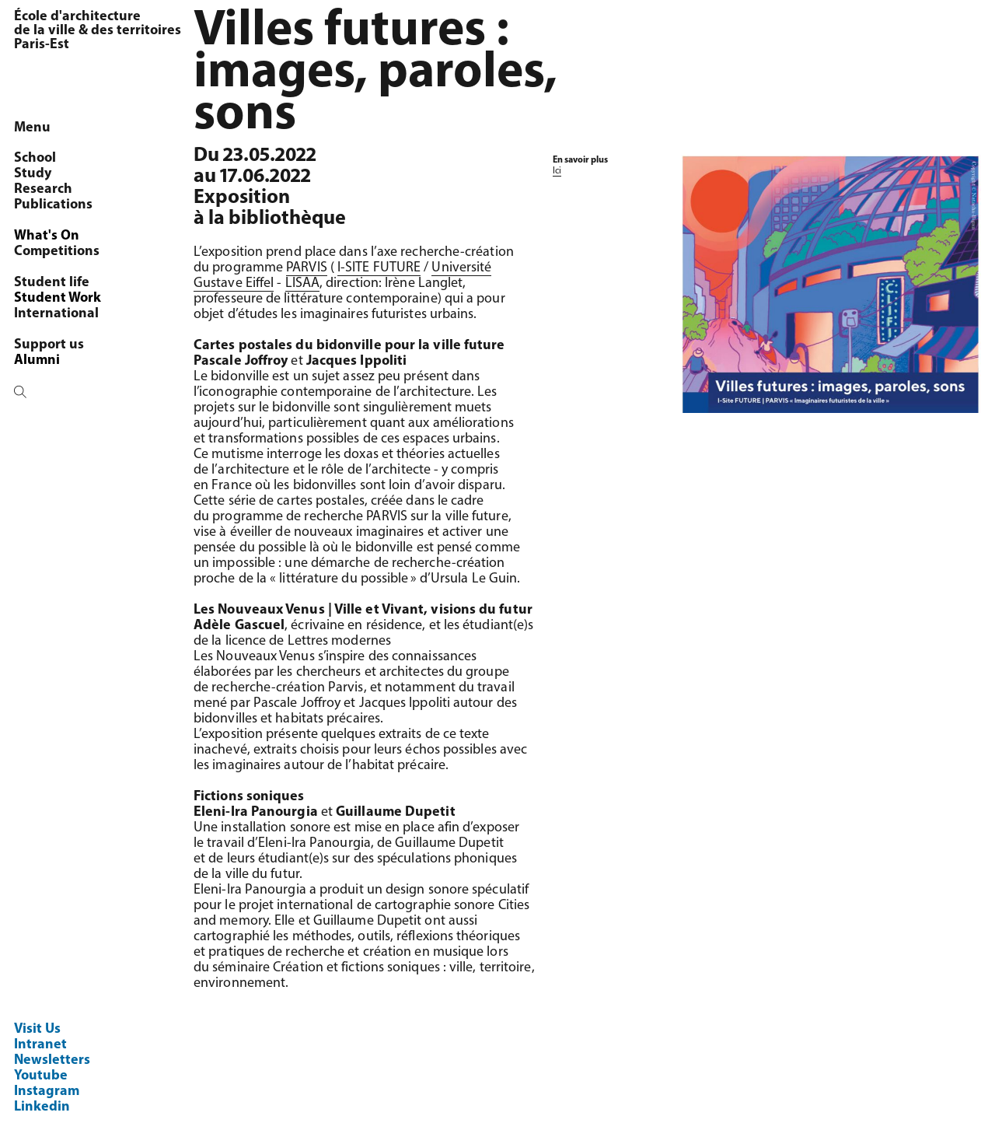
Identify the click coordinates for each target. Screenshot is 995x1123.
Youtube (41, 1076)
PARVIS (306, 268)
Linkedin (42, 1107)
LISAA (302, 283)
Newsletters (52, 1060)
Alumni (37, 360)
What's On (46, 236)
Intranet (40, 1044)
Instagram (46, 1091)
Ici (557, 171)
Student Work (57, 298)
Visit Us (37, 1029)
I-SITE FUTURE (379, 268)
